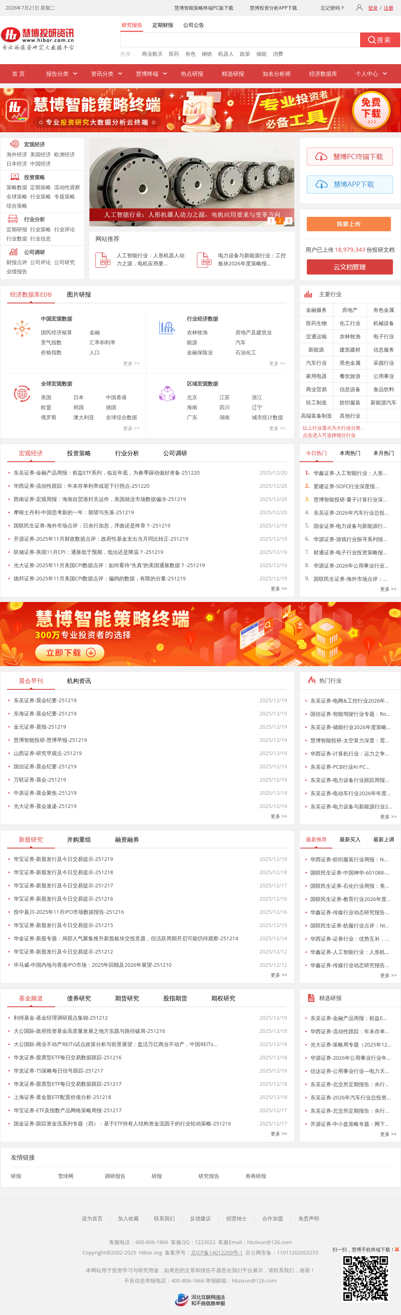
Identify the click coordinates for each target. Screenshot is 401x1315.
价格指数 (51, 352)
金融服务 (316, 309)
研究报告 (208, 1176)
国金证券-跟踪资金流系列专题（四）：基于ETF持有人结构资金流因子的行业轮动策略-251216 (122, 1123)
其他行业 (350, 415)
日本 (78, 397)
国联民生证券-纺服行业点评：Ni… (349, 925)
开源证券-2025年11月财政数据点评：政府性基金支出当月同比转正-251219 (101, 538)
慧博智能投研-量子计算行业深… (346, 499)
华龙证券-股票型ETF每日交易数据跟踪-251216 (68, 1057)
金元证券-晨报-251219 (40, 726)
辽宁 (257, 407)
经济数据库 (323, 73)
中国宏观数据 (56, 318)
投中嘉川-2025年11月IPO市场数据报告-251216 (69, 911)
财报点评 (16, 262)
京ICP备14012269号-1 (217, 1252)
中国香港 (116, 397)
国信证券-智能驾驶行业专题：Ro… (350, 713)
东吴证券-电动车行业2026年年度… (350, 793)
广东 (192, 417)
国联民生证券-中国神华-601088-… (349, 872)
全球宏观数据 (56, 383)
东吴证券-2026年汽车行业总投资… (350, 1097)
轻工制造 (316, 402)
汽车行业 (316, 362)
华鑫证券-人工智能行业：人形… (346, 473)
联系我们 (164, 1218)
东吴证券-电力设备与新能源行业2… (351, 806)
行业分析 (34, 219)
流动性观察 (67, 187)
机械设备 (383, 323)
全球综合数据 (121, 417)
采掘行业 (383, 362)
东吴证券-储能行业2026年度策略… (350, 727)
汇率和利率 (102, 342)
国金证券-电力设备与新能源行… (346, 525)
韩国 (78, 407)
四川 (224, 407)
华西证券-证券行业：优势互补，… (349, 938)
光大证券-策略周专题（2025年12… (350, 1044)
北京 (192, 397)
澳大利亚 (83, 417)
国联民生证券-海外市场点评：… (346, 578)
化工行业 (350, 323)
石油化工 (245, 352)
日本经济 (16, 163)
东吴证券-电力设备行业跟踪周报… (349, 780)
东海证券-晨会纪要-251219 (45, 713)
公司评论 (40, 262)
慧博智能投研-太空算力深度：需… (349, 740)
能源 (192, 342)
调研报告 (115, 1176)
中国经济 (40, 163)
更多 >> (131, 363)
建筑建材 (350, 349)
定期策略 (40, 187)
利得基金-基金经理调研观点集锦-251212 (61, 1017)
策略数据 (16, 187)
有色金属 (383, 309)
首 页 (18, 73)
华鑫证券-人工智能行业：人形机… (349, 951)
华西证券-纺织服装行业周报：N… (349, 859)
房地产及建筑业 (253, 332)
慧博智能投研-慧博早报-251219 (50, 739)
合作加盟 (272, 1218)
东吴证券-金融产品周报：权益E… (348, 1018)
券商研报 (255, 1176)
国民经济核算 (56, 332)
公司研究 (64, 262)
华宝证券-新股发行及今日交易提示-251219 (63, 859)
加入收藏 (128, 1218)
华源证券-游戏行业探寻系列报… (346, 539)
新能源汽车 (384, 402)
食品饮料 (383, 389)
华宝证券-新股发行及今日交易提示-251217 (63, 885)
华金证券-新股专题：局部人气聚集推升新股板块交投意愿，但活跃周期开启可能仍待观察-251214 (126, 938)
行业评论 (64, 229)
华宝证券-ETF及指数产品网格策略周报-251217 (68, 1110)
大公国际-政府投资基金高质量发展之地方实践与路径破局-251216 (89, 1030)
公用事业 (383, 376)
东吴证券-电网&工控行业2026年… (349, 700)
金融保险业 (200, 352)
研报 (16, 1176)
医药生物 (316, 323)
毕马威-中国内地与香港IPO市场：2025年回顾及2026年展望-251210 (93, 964)
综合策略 (16, 205)
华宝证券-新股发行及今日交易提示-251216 (63, 898)
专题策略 (64, 196)
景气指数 (51, 342)
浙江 (257, 397)
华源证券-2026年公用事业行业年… (350, 1057)
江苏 (224, 397)
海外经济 (16, 154)
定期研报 (16, 229)
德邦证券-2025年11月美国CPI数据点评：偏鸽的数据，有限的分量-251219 (100, 578)
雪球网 (65, 1176)
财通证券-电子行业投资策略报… (346, 552)
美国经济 (40, 154)
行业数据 (16, 238)
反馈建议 (200, 1218)
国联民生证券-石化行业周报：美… (349, 885)
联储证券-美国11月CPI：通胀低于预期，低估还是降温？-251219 (88, 551)
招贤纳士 (236, 1218)
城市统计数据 (267, 417)
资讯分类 (102, 73)
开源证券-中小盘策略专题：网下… (349, 1123)
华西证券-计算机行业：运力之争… (349, 753)
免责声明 (308, 1218)
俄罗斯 (49, 417)
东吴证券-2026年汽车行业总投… (347, 512)
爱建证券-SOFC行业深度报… (342, 486)
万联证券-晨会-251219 (40, 779)
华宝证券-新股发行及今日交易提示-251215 (63, 925)
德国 (111, 407)
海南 (192, 407)
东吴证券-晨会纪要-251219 (45, 700)
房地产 (350, 309)
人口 (94, 352)
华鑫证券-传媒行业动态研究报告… (349, 912)
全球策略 (16, 196)
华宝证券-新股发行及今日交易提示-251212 (63, 951)
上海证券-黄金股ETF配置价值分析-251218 (62, 1097)
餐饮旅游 (350, 376)
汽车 (240, 342)
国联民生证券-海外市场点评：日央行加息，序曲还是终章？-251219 (92, 525)
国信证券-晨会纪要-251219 (45, 766)
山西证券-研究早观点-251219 (48, 753)
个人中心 (367, 73)
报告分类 (57, 73)
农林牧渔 (197, 332)
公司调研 (34, 252)
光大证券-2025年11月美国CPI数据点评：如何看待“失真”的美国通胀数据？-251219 (109, 565)
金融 (94, 332)
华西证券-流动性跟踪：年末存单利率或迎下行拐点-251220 (82, 485)
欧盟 (46, 407)
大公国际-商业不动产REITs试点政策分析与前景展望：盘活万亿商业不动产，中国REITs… (115, 1044)
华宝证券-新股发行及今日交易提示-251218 (63, 872)
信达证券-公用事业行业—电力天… (349, 1071)
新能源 (316, 349)
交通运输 (316, 336)
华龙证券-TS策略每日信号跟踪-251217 (58, 1070)
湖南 (224, 417)
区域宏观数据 (202, 383)
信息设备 (350, 389)
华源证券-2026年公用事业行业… (347, 565)
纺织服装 (350, 402)
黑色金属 (350, 362)
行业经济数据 (202, 318)
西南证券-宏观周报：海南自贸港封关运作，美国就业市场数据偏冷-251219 (100, 499)
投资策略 (34, 177)
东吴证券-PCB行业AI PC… (340, 766)
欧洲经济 (64, 154)
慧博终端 (147, 73)
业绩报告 (16, 271)
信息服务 (383, 349)
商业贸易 (316, 389)
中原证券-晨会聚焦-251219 (45, 792)
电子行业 (383, 336)
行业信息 (40, 238)
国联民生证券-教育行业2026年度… (350, 899)
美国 (46, 397)
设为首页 (92, 1218)
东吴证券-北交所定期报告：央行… (349, 1084)
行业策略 (40, 196)
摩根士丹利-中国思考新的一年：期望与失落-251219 (74, 512)
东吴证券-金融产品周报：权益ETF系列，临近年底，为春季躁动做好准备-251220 (107, 472)
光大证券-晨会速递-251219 (45, 806)
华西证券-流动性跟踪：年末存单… (349, 1031)
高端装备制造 (316, 415)
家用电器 (316, 376)
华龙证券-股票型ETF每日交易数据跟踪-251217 (68, 1083)
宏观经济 (34, 144)
